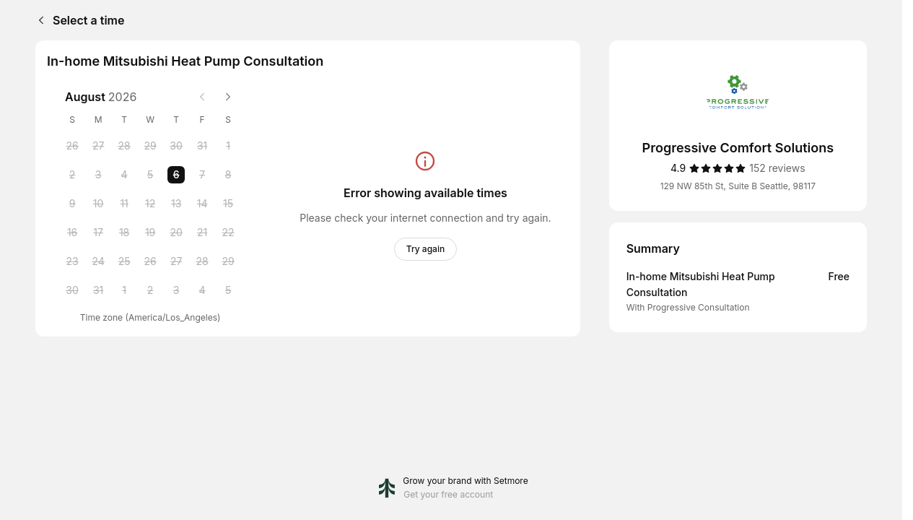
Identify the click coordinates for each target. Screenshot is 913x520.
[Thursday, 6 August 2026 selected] (176, 174)
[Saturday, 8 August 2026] (228, 174)
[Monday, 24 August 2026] (98, 261)
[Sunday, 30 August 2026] (72, 290)
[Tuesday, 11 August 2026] (124, 203)
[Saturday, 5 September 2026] (228, 290)
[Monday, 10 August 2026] (98, 203)
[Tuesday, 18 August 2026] (124, 232)
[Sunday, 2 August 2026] (72, 174)
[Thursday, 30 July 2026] (176, 146)
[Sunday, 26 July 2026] (72, 146)
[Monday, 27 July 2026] (98, 146)
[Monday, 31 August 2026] (98, 290)
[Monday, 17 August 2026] (98, 232)
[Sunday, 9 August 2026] (72, 203)
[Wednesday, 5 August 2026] (150, 174)
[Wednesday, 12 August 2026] (150, 203)
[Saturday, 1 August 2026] (228, 146)
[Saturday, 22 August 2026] (228, 232)
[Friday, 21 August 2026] (202, 232)
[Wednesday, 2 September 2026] (150, 290)
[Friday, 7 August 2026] (202, 174)
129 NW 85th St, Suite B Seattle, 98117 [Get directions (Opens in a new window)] (738, 186)
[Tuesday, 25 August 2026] (124, 261)
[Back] (38, 20)
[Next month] (228, 96)
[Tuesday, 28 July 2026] (124, 146)
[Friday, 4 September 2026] (202, 290)
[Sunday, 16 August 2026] (72, 232)
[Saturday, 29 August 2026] (228, 261)
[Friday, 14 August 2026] (202, 203)
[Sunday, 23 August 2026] (72, 261)
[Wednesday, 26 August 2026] (150, 261)
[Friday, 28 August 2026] (202, 261)
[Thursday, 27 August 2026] (176, 261)
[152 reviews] (777, 168)
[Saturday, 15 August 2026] (228, 203)
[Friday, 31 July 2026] (202, 146)
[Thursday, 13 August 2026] (176, 203)
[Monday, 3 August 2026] (98, 174)
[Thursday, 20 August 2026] (176, 232)
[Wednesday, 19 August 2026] (150, 232)
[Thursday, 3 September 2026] (176, 290)
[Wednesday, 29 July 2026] (150, 146)
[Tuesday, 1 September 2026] (124, 290)
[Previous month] (202, 96)
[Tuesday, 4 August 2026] (124, 174)
